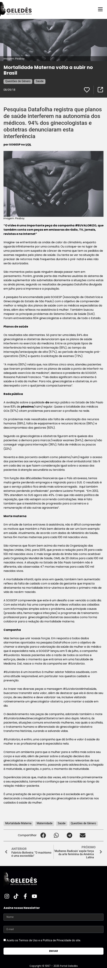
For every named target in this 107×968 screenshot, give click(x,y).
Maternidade (44, 823)
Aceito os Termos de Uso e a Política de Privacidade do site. (43, 940)
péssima (27, 407)
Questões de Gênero (18, 81)
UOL (28, 145)
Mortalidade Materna (18, 823)
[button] (43, 835)
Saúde (40, 81)
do (47, 402)
